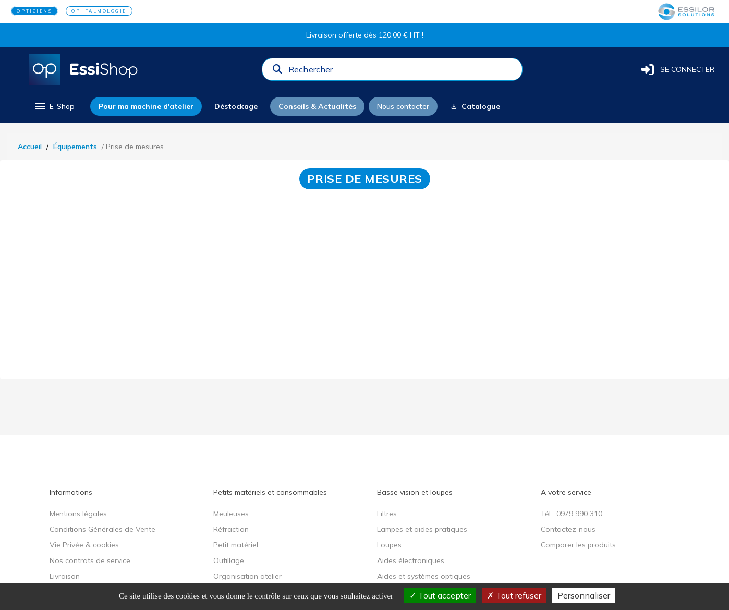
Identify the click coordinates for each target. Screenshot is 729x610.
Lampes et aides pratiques (422, 529)
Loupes (389, 545)
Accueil (30, 146)
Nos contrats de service (90, 560)
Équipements (75, 146)
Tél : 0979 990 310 (571, 513)
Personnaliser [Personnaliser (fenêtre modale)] (583, 595)
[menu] (54, 106)
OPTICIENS (34, 11)
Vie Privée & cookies (84, 545)
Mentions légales (78, 513)
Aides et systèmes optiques (423, 576)
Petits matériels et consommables (270, 492)
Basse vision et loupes (415, 492)
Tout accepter (440, 595)
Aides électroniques (410, 560)
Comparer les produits (578, 545)
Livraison (65, 576)
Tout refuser (514, 595)
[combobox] (402, 72)
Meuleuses (231, 513)
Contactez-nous (568, 529)
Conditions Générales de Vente (102, 529)
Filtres (387, 513)
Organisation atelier (247, 576)
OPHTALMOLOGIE (99, 11)
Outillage (228, 560)
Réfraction (231, 529)
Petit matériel (235, 545)
